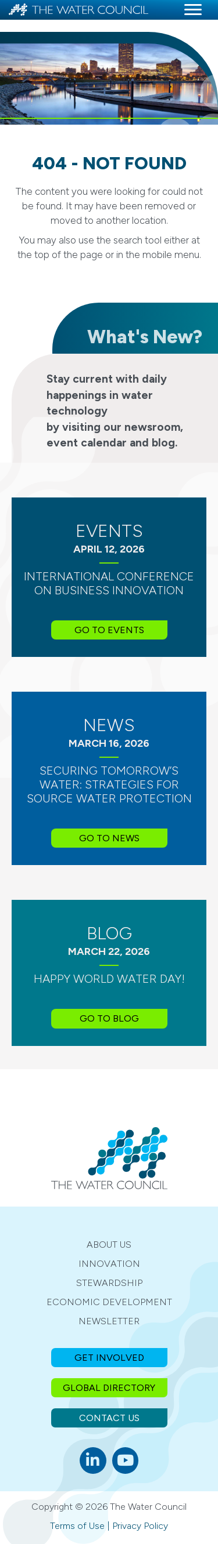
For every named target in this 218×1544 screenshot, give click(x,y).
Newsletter (109, 1321)
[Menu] (193, 10)
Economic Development (109, 1301)
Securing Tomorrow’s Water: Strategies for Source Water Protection (109, 784)
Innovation (109, 1263)
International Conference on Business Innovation (109, 583)
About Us (109, 1244)
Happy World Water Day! (109, 979)
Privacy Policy (140, 1525)
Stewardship (109, 1282)
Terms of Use (77, 1525)
